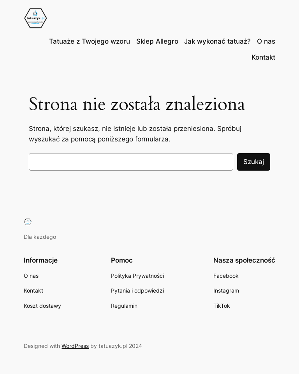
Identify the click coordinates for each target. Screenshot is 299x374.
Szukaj (253, 162)
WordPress (75, 345)
